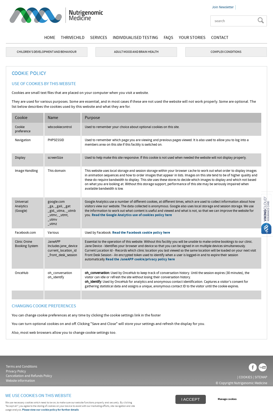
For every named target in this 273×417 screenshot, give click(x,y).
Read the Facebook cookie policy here (141, 233)
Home (49, 37)
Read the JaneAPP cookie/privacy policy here (140, 259)
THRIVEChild (73, 37)
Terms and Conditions (21, 366)
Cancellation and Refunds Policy (29, 376)
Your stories (192, 37)
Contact (219, 37)
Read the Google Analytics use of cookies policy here (132, 215)
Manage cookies (227, 399)
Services (98, 37)
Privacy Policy (16, 371)
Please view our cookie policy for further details (50, 410)
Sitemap (261, 377)
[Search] (234, 21)
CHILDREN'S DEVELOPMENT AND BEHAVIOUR (47, 52)
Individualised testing (135, 37)
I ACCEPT (190, 399)
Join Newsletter (223, 7)
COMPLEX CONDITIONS (226, 52)
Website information (20, 381)
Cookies (245, 377)
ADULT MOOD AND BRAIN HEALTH (136, 52)
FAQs (168, 37)
